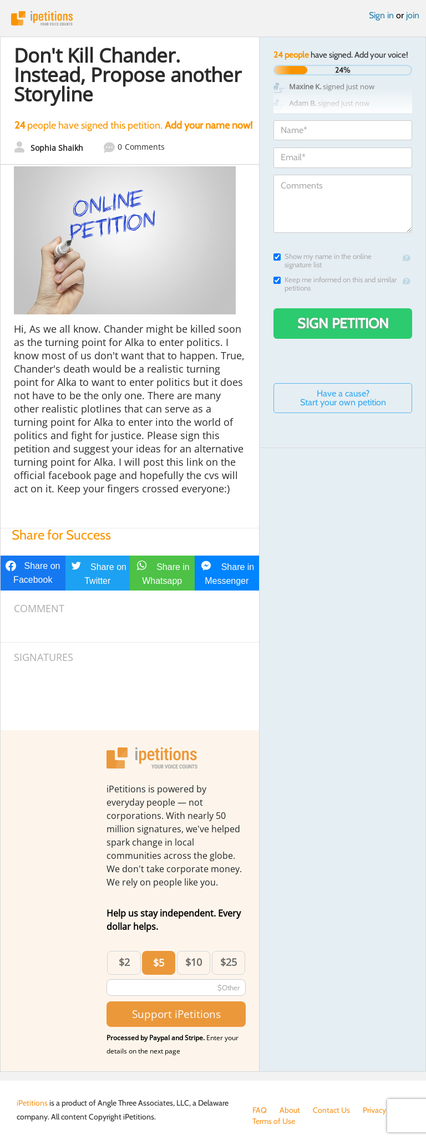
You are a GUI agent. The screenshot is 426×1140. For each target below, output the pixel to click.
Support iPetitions (176, 1013)
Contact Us (331, 1110)
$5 (158, 962)
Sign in (381, 15)
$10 (193, 962)
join (412, 15)
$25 (228, 962)
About (290, 1110)
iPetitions (213, 18)
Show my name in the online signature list (322, 260)
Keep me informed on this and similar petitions (335, 284)
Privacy (374, 1110)
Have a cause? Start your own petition (343, 398)
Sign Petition (343, 323)
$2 (124, 962)
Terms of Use (273, 1121)
